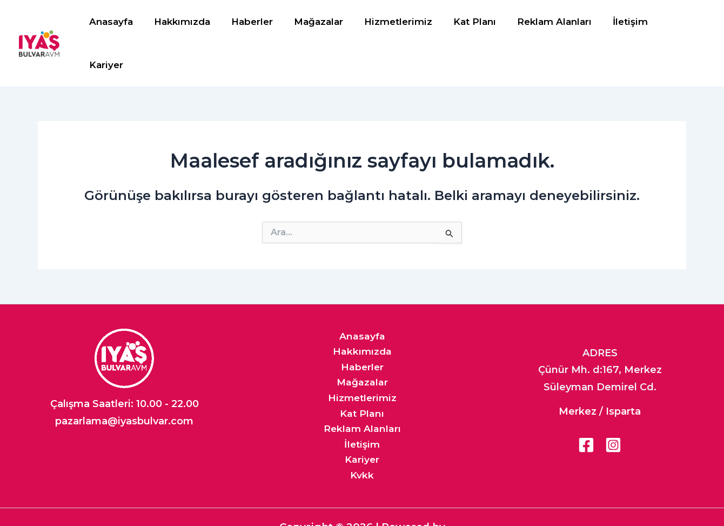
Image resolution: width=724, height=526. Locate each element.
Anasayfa (126, 22)
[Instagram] (613, 402)
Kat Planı (475, 22)
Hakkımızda (194, 22)
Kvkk (362, 438)
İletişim (625, 22)
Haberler (261, 22)
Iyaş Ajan (359, 506)
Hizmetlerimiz (402, 22)
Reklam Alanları (552, 22)
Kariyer (679, 22)
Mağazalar (325, 22)
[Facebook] (586, 402)
